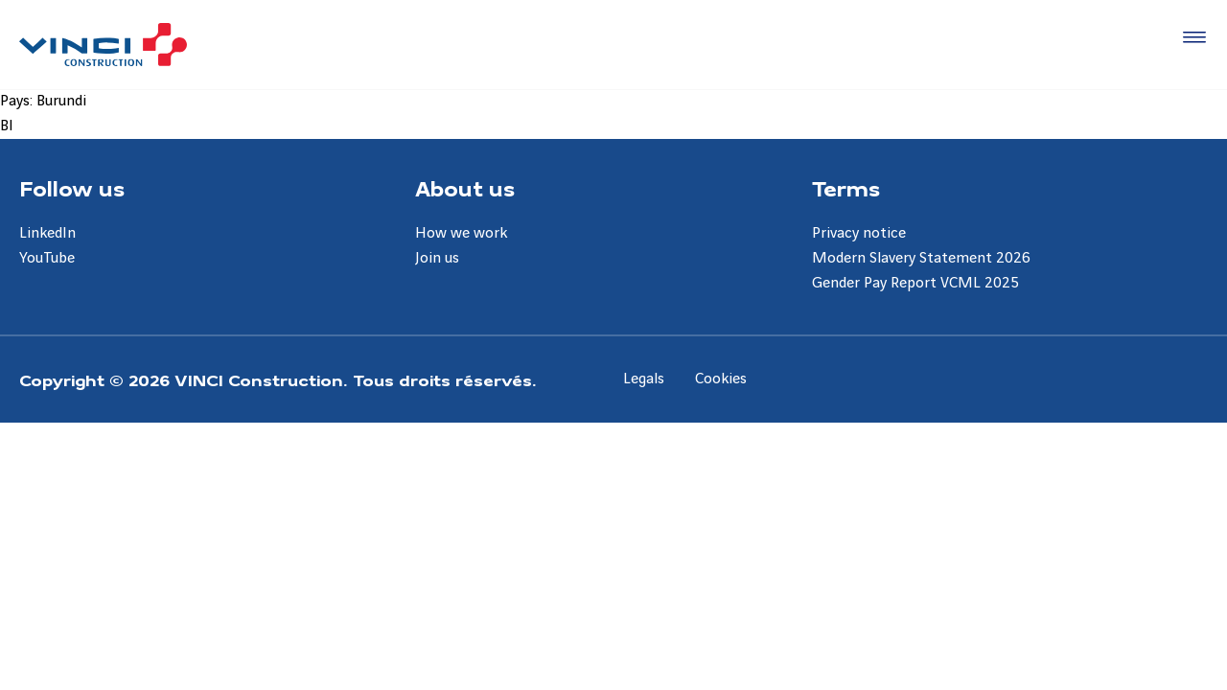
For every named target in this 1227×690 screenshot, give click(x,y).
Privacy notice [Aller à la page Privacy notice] (859, 233)
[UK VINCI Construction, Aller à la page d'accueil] (103, 44)
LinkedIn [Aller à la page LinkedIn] (47, 233)
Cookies (721, 379)
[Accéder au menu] (1190, 38)
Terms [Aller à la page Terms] (846, 187)
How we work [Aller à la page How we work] (461, 233)
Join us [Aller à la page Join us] (437, 258)
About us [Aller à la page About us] (465, 187)
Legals (643, 379)
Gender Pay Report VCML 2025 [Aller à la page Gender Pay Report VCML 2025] (915, 283)
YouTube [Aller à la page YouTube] (47, 258)
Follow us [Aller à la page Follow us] (72, 187)
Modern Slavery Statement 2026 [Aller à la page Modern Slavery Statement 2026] (921, 258)
